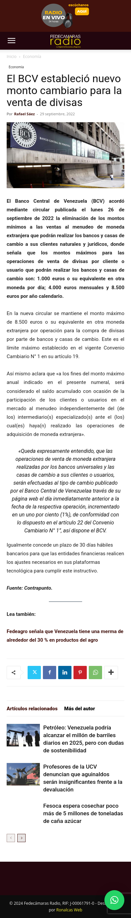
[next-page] (21, 838)
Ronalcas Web (69, 910)
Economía (32, 56)
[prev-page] (11, 838)
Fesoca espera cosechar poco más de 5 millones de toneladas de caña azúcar (83, 813)
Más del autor (79, 709)
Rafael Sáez (24, 113)
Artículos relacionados (32, 709)
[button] (11, 41)
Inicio (12, 56)
